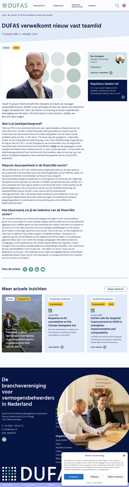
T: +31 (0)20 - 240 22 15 (12, 425)
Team (58, 443)
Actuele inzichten (64, 447)
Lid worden (61, 454)
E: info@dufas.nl (9, 429)
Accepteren (74, 477)
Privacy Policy (30, 485)
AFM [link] (53, 146)
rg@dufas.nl (95, 67)
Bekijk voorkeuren (115, 477)
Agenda (92, 6)
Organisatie (39, 6)
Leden (58, 451)
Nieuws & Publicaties (77, 6)
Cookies (88, 482)
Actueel (13, 15)
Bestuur (59, 458)
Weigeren (95, 477)
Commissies (58, 6)
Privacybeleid (97, 482)
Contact (59, 462)
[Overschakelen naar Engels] (124, 5)
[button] (124, 455)
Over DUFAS (61, 440)
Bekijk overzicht (116, 289)
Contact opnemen (99, 73)
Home (4, 15)
